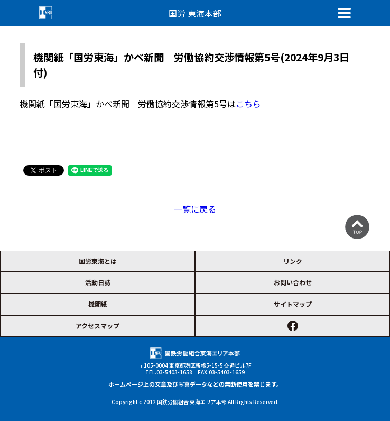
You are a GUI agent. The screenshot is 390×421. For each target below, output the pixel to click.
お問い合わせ (293, 282)
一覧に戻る (195, 209)
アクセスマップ (97, 325)
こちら (248, 103)
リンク (292, 261)
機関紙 (97, 303)
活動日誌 (97, 282)
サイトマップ (293, 303)
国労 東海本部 (195, 13)
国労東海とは (98, 261)
